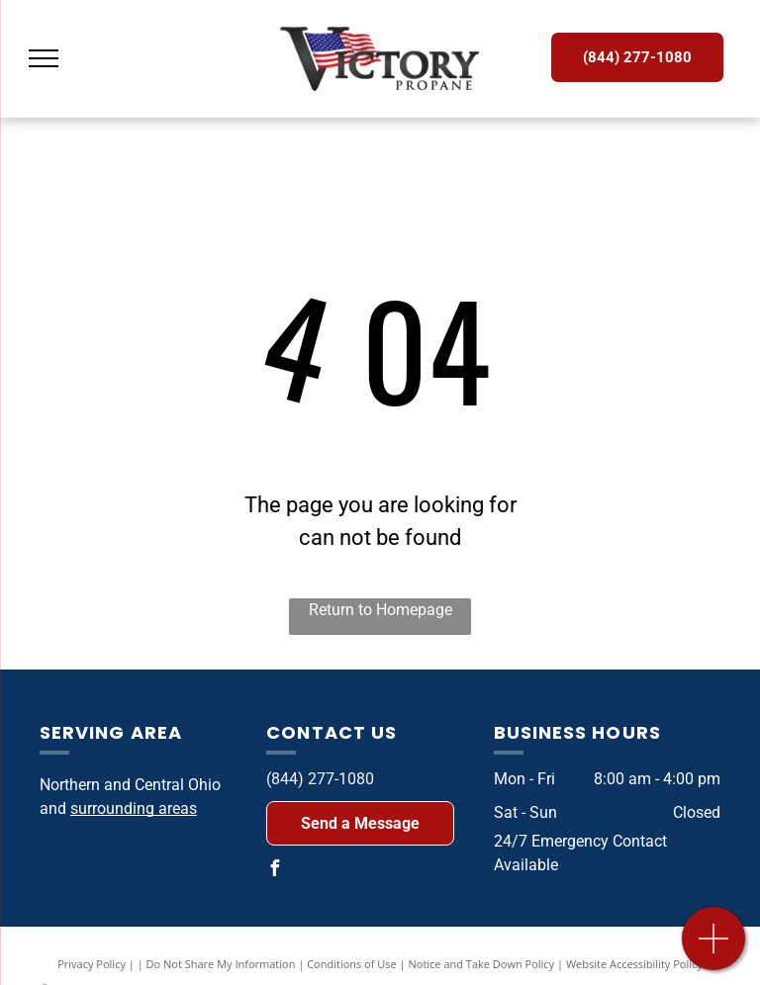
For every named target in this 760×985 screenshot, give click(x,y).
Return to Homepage (380, 609)
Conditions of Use (352, 963)
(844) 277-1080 (320, 778)
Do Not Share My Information (221, 963)
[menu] (43, 58)
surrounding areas (133, 808)
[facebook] (274, 870)
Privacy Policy (91, 963)
